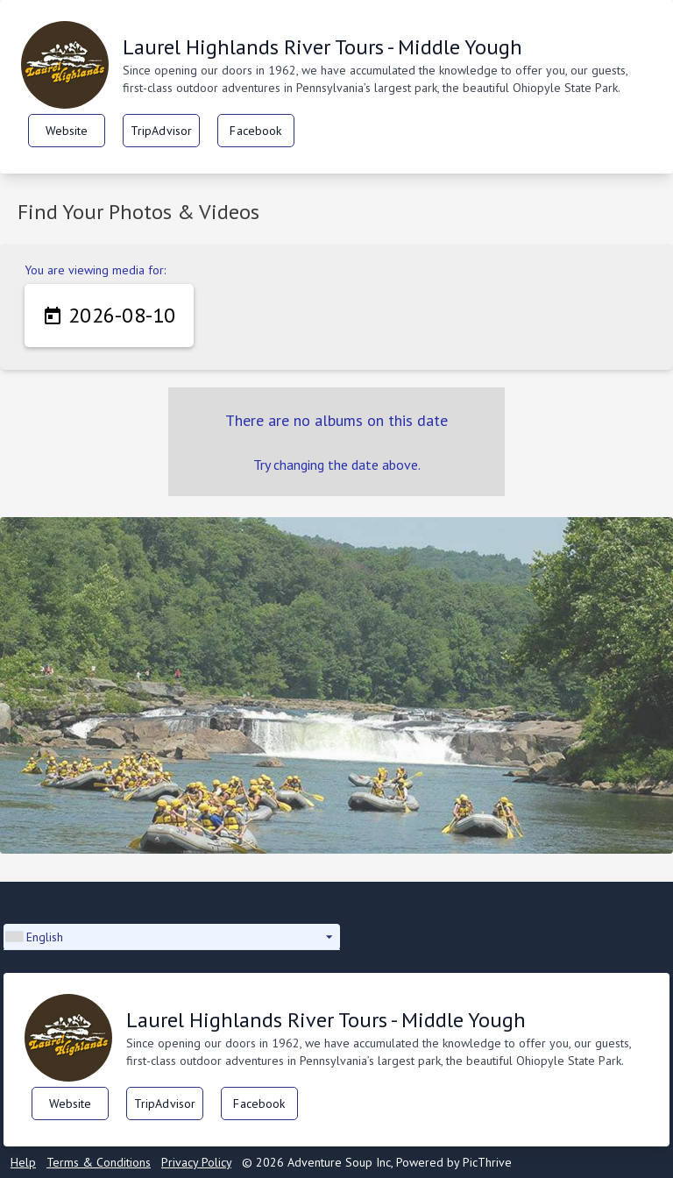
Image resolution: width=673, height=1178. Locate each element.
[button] (172, 937)
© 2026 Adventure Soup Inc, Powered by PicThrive (377, 1162)
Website (67, 130)
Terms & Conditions (98, 1162)
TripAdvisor (162, 130)
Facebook (255, 130)
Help (23, 1162)
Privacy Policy (196, 1162)
